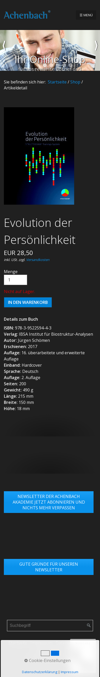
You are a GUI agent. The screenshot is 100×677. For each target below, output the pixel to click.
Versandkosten (37, 259)
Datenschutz (68, 643)
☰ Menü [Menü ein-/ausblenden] (86, 15)
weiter (96, 50)
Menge (15, 277)
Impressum (41, 643)
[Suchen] (89, 625)
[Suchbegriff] (50, 625)
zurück (4, 50)
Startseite (57, 82)
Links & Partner (50, 650)
